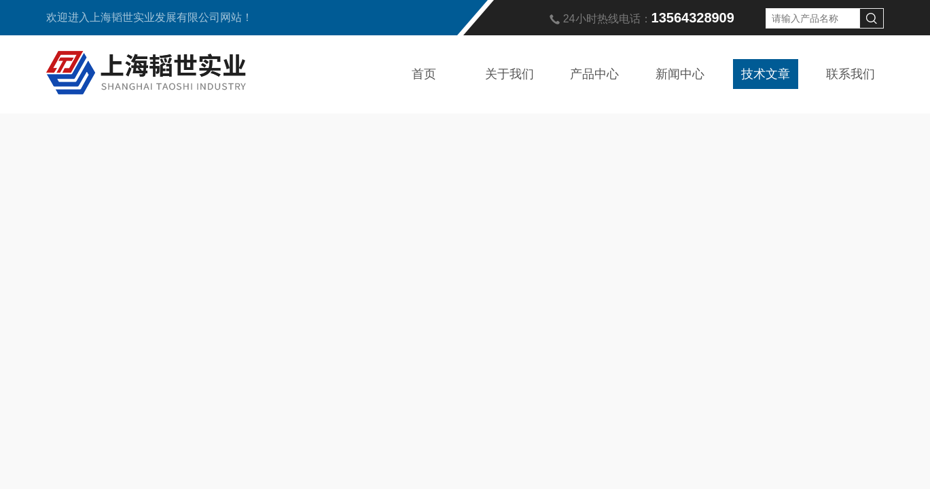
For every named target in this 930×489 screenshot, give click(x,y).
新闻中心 (680, 74)
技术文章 (765, 74)
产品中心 (594, 74)
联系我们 (850, 74)
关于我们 (509, 74)
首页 (424, 74)
